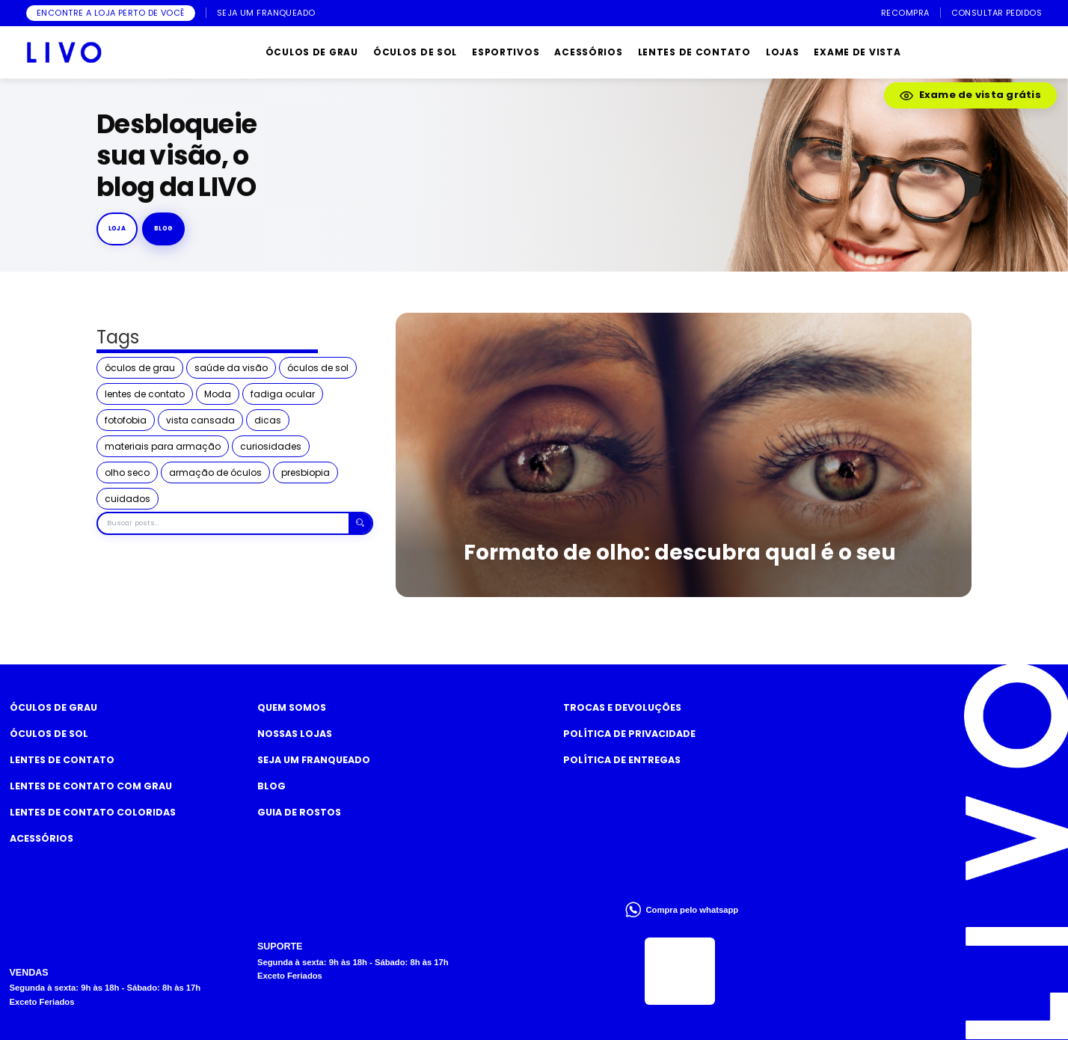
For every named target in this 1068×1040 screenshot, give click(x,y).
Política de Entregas (622, 759)
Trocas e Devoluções (622, 707)
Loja (117, 228)
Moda (217, 394)
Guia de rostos (299, 812)
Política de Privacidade (629, 733)
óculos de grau (140, 367)
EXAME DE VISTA (857, 52)
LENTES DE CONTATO (694, 52)
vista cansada (200, 420)
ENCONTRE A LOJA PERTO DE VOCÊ (111, 13)
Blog (271, 786)
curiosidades (270, 446)
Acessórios (41, 838)
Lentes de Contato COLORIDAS (93, 812)
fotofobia (126, 420)
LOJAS (783, 52)
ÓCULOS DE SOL (415, 52)
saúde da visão (231, 367)
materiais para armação (163, 446)
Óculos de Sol (49, 733)
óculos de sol (318, 367)
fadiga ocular (283, 394)
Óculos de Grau (53, 707)
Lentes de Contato (62, 759)
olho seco (127, 472)
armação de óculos (215, 472)
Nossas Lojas (294, 733)
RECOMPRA (905, 13)
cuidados (127, 498)
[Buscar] (360, 523)
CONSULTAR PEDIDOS (996, 13)
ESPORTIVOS (505, 52)
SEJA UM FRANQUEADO (266, 13)
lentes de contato (145, 394)
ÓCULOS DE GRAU (312, 52)
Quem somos (291, 707)
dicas (267, 420)
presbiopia (305, 472)
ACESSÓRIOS (588, 52)
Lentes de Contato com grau (91, 786)
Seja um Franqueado (313, 759)
